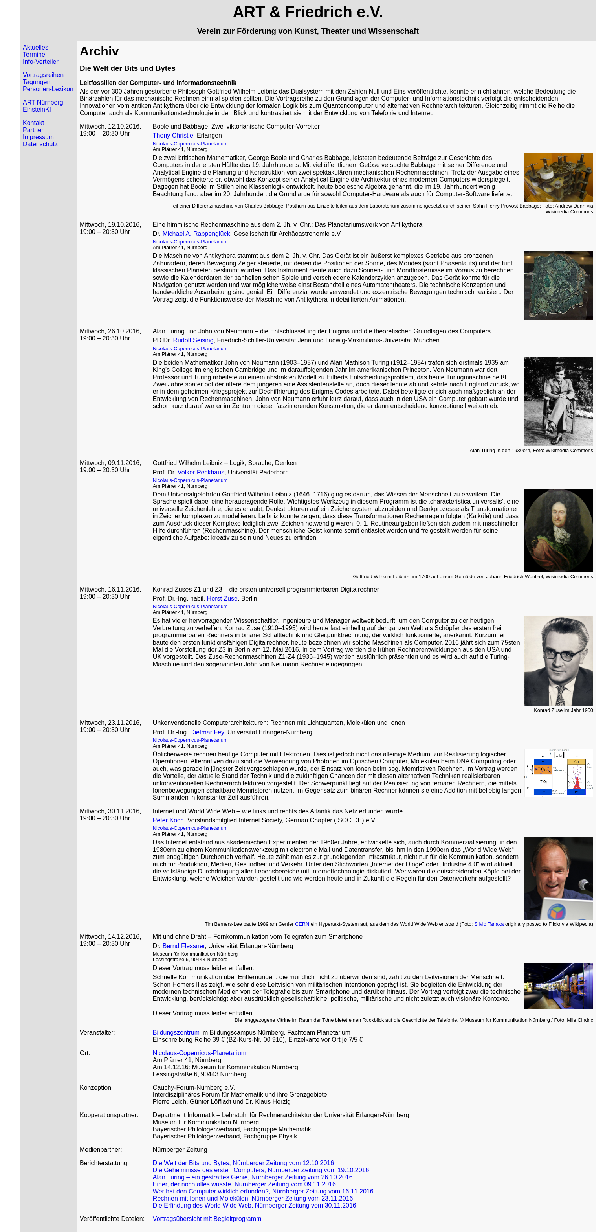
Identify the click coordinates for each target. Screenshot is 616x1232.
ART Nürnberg (43, 102)
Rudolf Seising (193, 340)
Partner (33, 130)
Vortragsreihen (43, 75)
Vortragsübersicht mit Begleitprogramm (207, 1218)
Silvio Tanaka (489, 924)
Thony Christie (173, 135)
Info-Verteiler (41, 61)
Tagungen (36, 82)
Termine (34, 54)
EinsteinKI (37, 109)
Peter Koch (168, 820)
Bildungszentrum (176, 1032)
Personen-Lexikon (48, 89)
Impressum (38, 137)
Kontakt (33, 123)
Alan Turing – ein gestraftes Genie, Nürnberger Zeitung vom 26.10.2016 (253, 1177)
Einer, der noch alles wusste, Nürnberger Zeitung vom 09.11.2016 (244, 1184)
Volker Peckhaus (201, 472)
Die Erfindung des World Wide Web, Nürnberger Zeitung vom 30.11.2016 (254, 1205)
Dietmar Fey (207, 732)
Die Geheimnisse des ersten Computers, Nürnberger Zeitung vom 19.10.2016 (261, 1170)
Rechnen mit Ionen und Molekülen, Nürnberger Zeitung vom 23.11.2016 (253, 1198)
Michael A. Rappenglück (196, 233)
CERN (302, 924)
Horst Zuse (222, 598)
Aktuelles (35, 47)
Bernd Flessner (184, 946)
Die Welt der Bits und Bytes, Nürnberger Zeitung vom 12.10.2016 (243, 1163)
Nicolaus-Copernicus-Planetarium (190, 144)
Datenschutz (40, 144)
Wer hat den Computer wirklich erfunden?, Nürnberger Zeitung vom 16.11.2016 (263, 1191)
